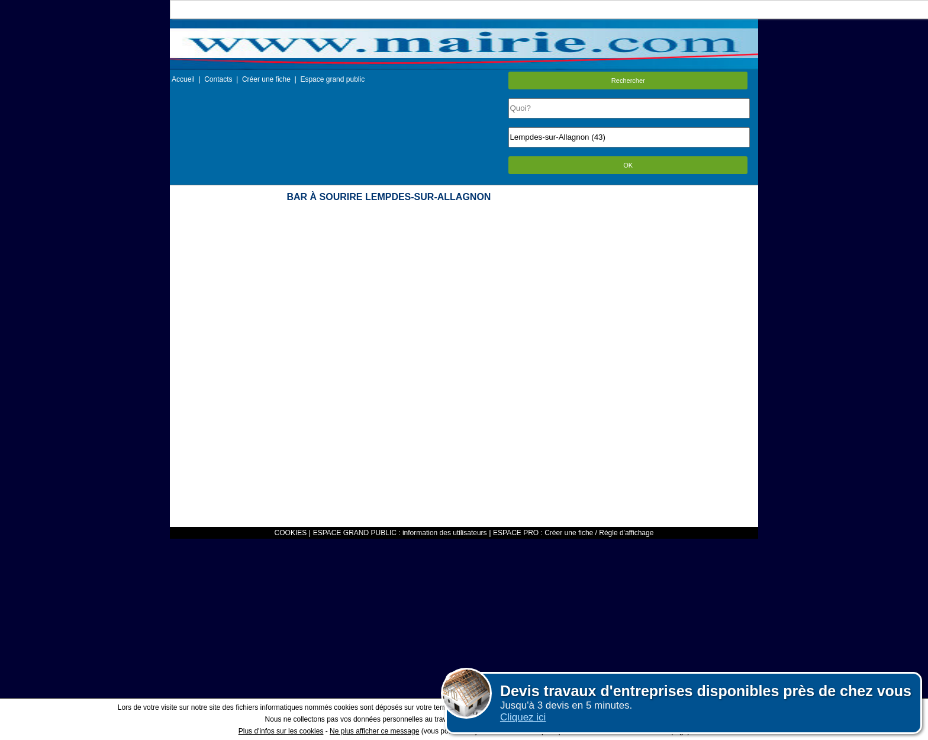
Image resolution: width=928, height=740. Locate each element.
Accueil (183, 79)
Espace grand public (332, 79)
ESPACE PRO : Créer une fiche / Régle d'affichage (573, 533)
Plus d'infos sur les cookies (281, 731)
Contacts (218, 79)
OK (628, 165)
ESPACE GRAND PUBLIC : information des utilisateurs (400, 533)
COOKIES (291, 533)
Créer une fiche (266, 79)
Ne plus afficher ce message (374, 731)
